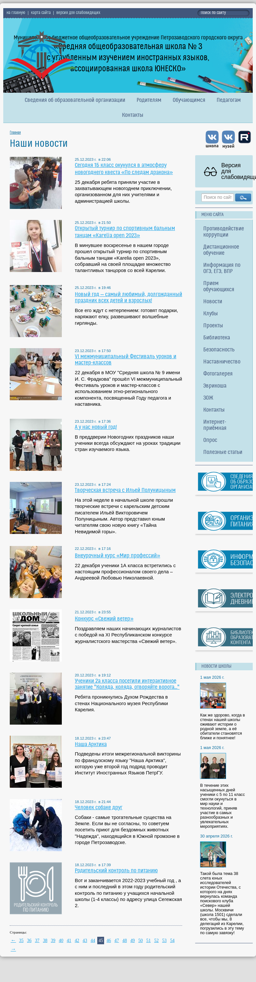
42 (77, 940)
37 (37, 940)
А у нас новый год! (96, 427)
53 (164, 940)
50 (140, 940)
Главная (15, 133)
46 (108, 940)
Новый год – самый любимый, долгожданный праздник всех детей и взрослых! (128, 298)
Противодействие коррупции (223, 232)
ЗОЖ (208, 398)
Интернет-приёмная (214, 425)
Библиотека (216, 338)
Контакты (132, 115)
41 (69, 940)
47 (117, 940)
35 (21, 940)
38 (45, 940)
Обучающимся (189, 100)
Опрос (210, 440)
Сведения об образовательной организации (75, 100)
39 (53, 940)
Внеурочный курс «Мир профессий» (117, 556)
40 (61, 940)
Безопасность (219, 350)
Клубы (210, 314)
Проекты (213, 326)
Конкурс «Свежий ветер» (104, 619)
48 (124, 940)
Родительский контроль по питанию (116, 871)
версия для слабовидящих (78, 13)
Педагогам (229, 100)
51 (148, 940)
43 (85, 940)
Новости (212, 302)
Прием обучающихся (218, 286)
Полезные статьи (222, 452)
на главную (16, 13)
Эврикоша (214, 386)
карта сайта (41, 13)
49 (132, 940)
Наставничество (221, 362)
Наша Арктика (91, 745)
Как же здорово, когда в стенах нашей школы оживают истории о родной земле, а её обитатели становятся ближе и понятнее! (222, 726)
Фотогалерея (218, 374)
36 (29, 940)
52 (156, 940)
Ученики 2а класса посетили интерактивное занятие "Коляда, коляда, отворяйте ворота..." (127, 684)
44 (93, 940)
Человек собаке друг (98, 808)
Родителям (149, 100)
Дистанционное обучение (221, 250)
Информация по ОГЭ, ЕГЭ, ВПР (221, 268)
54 (172, 940)
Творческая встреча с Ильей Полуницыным (125, 490)
